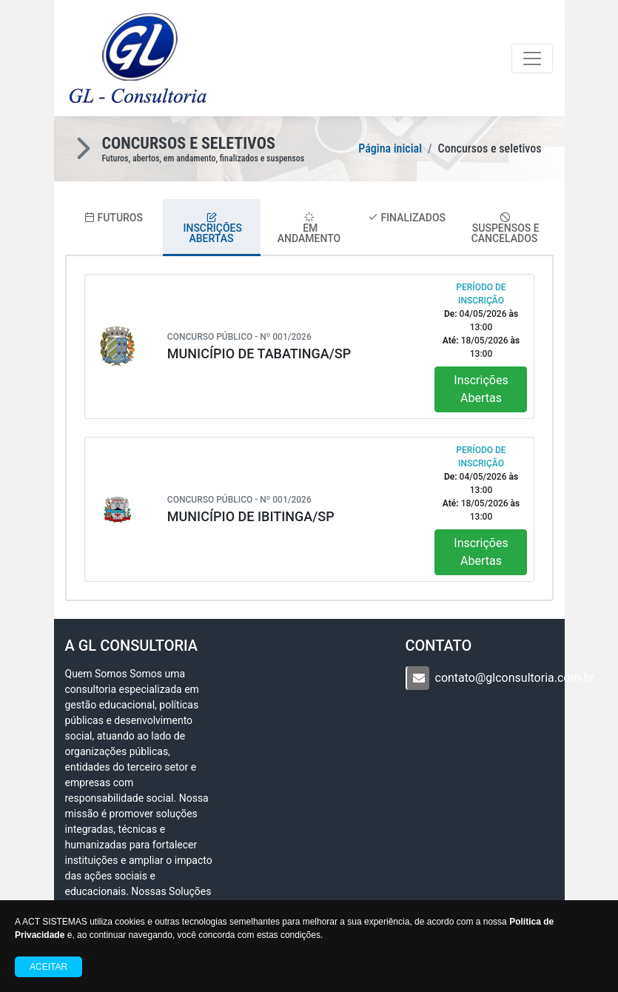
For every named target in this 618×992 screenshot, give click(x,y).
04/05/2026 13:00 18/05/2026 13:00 (481, 334)
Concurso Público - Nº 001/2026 (239, 337)
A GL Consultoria (131, 645)
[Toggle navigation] (532, 58)
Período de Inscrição (481, 294)
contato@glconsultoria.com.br (515, 678)
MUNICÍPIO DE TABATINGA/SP (259, 353)
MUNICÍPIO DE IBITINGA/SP (251, 516)
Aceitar (48, 967)
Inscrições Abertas (481, 389)
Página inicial (390, 148)
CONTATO (439, 645)
